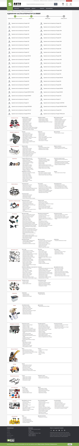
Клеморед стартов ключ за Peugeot (44, 216)
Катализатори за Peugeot (26, 380)
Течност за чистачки (42, 353)
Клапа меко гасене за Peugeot (27, 271)
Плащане (8, 431)
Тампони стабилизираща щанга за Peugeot (45, 138)
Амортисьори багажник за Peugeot (44, 403)
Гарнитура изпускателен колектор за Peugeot (45, 274)
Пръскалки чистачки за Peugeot (59, 405)
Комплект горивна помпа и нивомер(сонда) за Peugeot (46, 209)
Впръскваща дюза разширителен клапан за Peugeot (29, 336)
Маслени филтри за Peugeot (27, 368)
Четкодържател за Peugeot (43, 286)
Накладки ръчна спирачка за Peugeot (60, 121)
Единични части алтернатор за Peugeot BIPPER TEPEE (23, 93)
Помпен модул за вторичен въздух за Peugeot (30, 278)
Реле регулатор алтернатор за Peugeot (45, 283)
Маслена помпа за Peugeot (27, 310)
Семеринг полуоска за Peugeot (27, 179)
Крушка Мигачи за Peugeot (43, 393)
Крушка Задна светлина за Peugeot (44, 391)
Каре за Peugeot (25, 182)
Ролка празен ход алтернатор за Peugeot (45, 192)
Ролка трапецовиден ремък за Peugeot (61, 187)
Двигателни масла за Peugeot (27, 350)
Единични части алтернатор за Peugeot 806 (52, 85)
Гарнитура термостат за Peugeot (44, 278)
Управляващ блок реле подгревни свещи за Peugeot (29, 211)
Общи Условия (41, 444)
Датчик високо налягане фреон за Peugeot (29, 329)
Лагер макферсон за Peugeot (27, 139)
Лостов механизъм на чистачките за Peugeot (61, 407)
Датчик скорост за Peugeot (27, 221)
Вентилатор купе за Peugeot (59, 326)
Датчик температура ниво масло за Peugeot (29, 226)
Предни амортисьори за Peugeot (28, 135)
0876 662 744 (57, 0)
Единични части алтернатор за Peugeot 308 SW (21, 56)
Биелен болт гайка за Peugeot (43, 254)
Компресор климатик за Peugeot (27, 325)
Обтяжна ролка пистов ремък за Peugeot (45, 188)
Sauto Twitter (54, 431)
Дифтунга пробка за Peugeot (59, 254)
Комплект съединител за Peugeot (28, 160)
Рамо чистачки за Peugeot (59, 403)
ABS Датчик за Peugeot (58, 120)
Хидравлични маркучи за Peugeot (60, 148)
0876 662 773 (51, 0)
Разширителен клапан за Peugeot (28, 328)
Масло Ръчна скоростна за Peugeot (28, 351)
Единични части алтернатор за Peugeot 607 (20, 85)
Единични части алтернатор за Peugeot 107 (52, 27)
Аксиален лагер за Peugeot (27, 168)
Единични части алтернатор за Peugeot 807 (20, 89)
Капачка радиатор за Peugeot (43, 335)
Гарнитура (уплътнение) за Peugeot (44, 160)
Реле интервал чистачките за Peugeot (44, 224)
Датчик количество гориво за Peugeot (28, 235)
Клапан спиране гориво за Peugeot (60, 216)
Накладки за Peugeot (26, 123)
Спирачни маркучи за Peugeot (59, 124)
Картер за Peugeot (57, 251)
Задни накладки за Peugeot (27, 125)
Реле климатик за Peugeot (27, 243)
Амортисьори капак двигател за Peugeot (45, 408)
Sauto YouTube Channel (59, 431)
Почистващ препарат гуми (27, 419)
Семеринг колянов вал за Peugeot (44, 264)
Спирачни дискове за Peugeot (27, 120)
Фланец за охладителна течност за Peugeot (45, 337)
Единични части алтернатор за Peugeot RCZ (53, 111)
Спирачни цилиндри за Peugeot (43, 122)
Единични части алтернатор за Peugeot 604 (20, 82)
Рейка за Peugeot (25, 148)
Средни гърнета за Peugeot (27, 378)
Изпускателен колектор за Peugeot (28, 261)
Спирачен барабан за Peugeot (43, 121)
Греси (23, 354)
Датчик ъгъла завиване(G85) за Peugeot (29, 215)
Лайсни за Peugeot (41, 405)
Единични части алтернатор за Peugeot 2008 (53, 30)
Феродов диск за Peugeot (26, 161)
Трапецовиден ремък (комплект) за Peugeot (61, 189)
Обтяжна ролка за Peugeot (27, 187)
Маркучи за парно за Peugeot (59, 328)
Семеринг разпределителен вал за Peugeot (29, 265)
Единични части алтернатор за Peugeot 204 (20, 34)
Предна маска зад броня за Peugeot (28, 409)
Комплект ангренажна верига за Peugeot (29, 199)
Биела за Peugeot (41, 251)
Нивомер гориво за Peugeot (43, 245)
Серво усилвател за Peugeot (59, 126)
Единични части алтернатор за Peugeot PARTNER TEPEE (55, 107)
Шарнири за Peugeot (42, 135)
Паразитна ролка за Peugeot (27, 188)
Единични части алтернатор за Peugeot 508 (20, 78)
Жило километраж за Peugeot (43, 414)
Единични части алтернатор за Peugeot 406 (20, 67)
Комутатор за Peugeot (26, 209)
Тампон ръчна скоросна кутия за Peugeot (45, 166)
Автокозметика (49, 8)
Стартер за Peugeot (26, 282)
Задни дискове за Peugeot (27, 122)
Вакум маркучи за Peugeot (59, 129)
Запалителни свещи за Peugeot (27, 202)
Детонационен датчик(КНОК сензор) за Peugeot (30, 225)
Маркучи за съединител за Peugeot (28, 170)
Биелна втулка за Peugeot (43, 253)
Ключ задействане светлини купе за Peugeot (45, 226)
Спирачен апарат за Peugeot (27, 126)
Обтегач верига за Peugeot (27, 198)
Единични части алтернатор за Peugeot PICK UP (21, 111)
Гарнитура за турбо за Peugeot (27, 274)
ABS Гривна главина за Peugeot (59, 128)
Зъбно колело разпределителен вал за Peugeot (30, 254)
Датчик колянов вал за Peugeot (27, 222)
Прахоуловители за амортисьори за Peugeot (29, 138)
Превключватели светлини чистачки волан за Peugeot (45, 220)
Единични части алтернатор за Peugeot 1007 (21, 23)
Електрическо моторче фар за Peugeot (44, 242)
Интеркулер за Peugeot (26, 344)
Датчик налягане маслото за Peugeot (28, 216)
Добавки (40, 354)
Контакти (69, 0)
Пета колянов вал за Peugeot (43, 256)
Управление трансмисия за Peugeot (44, 161)
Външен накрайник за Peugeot (27, 157)
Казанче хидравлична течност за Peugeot (61, 149)
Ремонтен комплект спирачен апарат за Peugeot (30, 128)
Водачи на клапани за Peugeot (27, 263)
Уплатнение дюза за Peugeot (43, 276)
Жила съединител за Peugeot (27, 166)
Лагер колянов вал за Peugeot (43, 255)
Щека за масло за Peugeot (59, 271)
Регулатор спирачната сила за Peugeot (61, 127)
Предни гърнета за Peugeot (27, 377)
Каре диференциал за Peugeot (27, 181)
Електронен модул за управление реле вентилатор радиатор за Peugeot (29, 242)
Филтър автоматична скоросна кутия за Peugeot (62, 164)
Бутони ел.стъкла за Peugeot (43, 227)
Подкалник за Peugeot (42, 402)
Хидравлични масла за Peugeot (27, 353)
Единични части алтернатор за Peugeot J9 (20, 104)
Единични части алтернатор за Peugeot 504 (20, 74)
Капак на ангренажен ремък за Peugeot (29, 191)
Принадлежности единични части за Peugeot (45, 123)
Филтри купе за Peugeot (26, 367)
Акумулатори (27, 8)
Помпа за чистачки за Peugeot (59, 406)
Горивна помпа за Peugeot (43, 202)
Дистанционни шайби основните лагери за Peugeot (45, 258)
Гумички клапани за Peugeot (27, 264)
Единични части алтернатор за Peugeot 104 (52, 23)
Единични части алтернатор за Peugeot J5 (20, 100)
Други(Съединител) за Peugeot (27, 167)
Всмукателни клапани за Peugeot (28, 255)
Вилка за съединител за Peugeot (28, 169)
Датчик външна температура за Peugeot (29, 223)
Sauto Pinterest (62, 431)
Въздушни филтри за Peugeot (27, 365)
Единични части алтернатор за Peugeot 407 (52, 67)
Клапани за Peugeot (26, 266)
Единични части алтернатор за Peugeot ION (53, 96)
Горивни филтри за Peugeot (27, 366)
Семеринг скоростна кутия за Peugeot (44, 169)
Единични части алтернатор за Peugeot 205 (52, 34)
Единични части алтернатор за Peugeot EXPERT (21, 96)
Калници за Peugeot (26, 402)
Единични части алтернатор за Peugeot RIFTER (21, 115)
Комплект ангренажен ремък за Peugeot (29, 190)
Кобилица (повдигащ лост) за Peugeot (28, 252)
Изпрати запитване (44, 0)
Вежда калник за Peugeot (26, 408)
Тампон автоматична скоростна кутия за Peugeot (62, 162)
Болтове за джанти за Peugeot (59, 134)
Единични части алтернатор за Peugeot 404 (20, 63)
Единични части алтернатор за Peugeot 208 (20, 41)
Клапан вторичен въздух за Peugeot (28, 155)
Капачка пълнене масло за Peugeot (60, 274)
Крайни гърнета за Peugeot (27, 379)
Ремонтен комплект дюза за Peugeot (44, 208)
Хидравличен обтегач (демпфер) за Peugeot (45, 191)
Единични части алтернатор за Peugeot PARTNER (22, 107)
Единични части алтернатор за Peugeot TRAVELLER (54, 115)
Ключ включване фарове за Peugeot (44, 225)
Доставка (8, 432)
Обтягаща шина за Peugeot (27, 197)
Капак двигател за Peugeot (27, 403)
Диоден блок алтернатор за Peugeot (44, 284)
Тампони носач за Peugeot (43, 137)
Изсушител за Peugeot (26, 327)
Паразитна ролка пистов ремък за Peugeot (45, 189)
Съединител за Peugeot (26, 171)
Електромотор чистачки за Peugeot (60, 404)
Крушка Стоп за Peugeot (42, 392)
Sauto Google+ (56, 431)
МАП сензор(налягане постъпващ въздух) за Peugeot (29, 228)
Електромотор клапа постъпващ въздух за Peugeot (29, 332)
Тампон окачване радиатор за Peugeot (44, 336)
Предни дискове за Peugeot (27, 121)
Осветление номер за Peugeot (27, 393)
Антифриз (40, 351)
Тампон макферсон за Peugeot (27, 137)
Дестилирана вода (41, 352)
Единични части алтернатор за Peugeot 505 (52, 74)
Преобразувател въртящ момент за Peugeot (61, 163)
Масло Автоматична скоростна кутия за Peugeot (30, 352)
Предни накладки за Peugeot (27, 124)
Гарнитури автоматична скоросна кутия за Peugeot (61, 161)
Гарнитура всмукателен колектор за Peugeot (45, 273)
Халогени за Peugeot (26, 392)
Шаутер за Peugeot (25, 283)
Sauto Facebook (51, 431)
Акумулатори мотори (26, 294)
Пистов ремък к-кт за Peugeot (43, 187)
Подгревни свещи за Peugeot (27, 203)
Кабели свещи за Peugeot (26, 208)
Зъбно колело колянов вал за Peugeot (44, 259)
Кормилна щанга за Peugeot (27, 150)
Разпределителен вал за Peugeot (28, 251)
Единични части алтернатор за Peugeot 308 (52, 52)
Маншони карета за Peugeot (27, 177)
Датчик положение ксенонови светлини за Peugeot (29, 234)
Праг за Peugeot (25, 406)
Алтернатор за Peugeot (42, 282)
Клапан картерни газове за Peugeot (60, 275)
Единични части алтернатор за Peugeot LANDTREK (54, 104)
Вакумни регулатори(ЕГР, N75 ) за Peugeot (61, 215)
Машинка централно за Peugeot (43, 243)
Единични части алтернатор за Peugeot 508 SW (53, 78)
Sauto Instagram (64, 431)
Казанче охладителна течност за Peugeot (45, 329)
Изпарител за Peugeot (26, 326)
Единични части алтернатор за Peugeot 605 (52, 82)
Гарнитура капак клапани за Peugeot (44, 272)
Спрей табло (25, 418)
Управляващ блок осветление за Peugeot (29, 244)
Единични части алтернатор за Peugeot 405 (52, 63)
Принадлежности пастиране (43, 417)
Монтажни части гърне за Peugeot (44, 378)
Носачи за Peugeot (41, 136)
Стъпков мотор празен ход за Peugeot (44, 244)
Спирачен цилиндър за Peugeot (59, 123)
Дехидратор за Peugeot (26, 339)
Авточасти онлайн (18, 8)
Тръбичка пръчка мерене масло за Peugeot (61, 272)
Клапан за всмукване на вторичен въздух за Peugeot (61, 219)
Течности (42, 8)
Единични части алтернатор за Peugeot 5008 (53, 71)
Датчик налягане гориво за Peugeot (28, 232)
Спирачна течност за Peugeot (43, 350)
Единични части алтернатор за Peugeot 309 (52, 56)
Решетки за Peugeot (42, 406)
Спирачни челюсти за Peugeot (43, 120)
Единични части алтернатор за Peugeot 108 (20, 30)
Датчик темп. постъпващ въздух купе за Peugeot (30, 230)
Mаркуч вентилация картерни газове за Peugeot (62, 276)
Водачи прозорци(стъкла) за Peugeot (44, 409)
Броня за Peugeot (25, 404)
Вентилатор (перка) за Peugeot (43, 326)
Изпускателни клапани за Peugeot (28, 256)
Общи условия (9, 437)
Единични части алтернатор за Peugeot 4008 (53, 60)
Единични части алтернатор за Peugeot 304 (52, 45)
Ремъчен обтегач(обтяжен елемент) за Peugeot (30, 189)
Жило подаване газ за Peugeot (27, 272)
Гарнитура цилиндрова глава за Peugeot (45, 271)
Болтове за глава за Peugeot (27, 262)
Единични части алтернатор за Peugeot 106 (20, 27)
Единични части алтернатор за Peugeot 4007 (21, 60)
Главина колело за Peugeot (43, 139)
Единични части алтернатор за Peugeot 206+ (21, 38)
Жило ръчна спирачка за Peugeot (60, 122)
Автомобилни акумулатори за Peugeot (60, 241)
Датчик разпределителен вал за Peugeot (29, 224)
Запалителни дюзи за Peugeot (43, 203)
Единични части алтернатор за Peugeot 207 (52, 38)
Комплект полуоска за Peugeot (27, 178)
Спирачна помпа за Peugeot (59, 125)
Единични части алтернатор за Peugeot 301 (20, 45)
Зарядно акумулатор (42, 294)
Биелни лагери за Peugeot (43, 252)
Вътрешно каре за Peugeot (27, 176)
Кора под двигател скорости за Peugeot (29, 407)
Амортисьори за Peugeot (26, 134)
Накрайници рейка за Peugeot (27, 149)
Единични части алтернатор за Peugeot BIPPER (53, 89)
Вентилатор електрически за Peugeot (44, 327)
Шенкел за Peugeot (26, 144)
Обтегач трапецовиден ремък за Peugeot (61, 188)
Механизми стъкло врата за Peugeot (44, 407)
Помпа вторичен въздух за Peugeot (44, 148)
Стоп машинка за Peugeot (43, 215)
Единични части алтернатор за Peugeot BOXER (53, 93)
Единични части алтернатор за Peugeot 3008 (53, 41)
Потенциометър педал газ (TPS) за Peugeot (45, 241)
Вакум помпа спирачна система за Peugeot (29, 311)
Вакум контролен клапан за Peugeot (28, 277)
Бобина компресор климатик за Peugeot (29, 340)
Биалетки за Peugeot (42, 134)
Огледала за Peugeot (42, 404)
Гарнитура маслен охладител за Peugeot (45, 277)
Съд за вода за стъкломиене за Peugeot (61, 408)
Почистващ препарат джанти (27, 420)
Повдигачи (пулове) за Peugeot (27, 253)
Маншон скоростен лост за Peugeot (44, 168)
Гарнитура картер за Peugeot (43, 275)
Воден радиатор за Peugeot (27, 342)
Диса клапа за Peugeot (26, 276)
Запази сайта (37, 0)
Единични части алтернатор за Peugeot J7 (52, 100)
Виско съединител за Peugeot (43, 325)
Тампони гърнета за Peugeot (43, 377)
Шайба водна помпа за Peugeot (43, 193)
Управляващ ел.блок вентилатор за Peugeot (61, 325)
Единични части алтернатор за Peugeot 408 (20, 71)
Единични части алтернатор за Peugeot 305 (20, 49)
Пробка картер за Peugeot (59, 253)
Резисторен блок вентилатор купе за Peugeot (61, 327)
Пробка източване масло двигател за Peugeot (62, 273)
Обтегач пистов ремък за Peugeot (44, 190)
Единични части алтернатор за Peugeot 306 (52, 49)
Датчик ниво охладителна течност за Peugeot (29, 231)
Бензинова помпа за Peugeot (27, 314)
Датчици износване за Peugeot (27, 127)
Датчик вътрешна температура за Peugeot (29, 229)
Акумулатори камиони (26, 295)
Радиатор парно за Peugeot (27, 343)
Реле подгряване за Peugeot (27, 212)
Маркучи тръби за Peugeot (27, 273)
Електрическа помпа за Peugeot (43, 150)
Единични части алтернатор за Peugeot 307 (20, 52)
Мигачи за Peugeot (25, 391)
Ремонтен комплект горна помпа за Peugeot (45, 176)
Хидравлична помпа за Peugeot (43, 149)
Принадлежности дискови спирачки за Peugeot (30, 129)
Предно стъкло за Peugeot (27, 405)
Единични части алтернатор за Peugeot (45, 285)
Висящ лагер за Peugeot (26, 180)
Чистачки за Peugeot (58, 402)
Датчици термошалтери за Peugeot (44, 328)
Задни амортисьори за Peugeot (27, 136)
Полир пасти (25, 417)
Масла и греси (35, 8)
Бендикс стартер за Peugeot (27, 284)
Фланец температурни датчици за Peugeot (45, 334)
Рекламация (9, 434)
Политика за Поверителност (51, 444)
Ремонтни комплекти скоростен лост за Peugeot (46, 167)
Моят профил (63, 0)
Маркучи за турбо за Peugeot (27, 275)
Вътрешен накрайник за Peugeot (28, 156)
